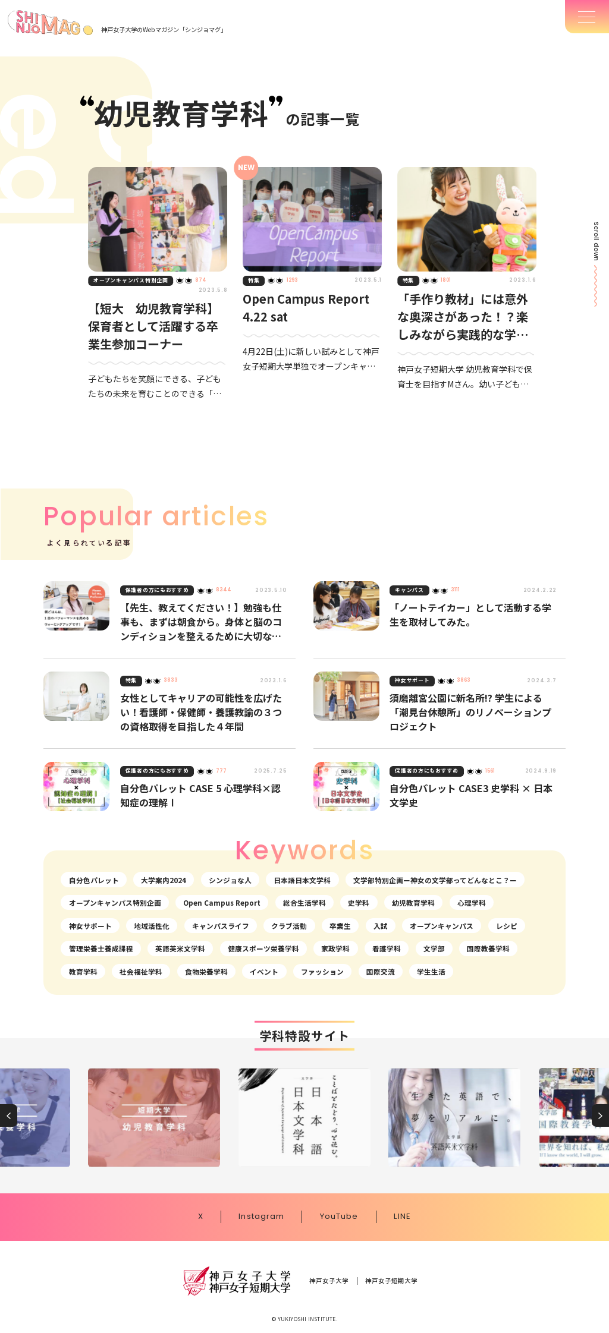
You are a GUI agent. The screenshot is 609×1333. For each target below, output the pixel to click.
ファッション (322, 971)
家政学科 (335, 948)
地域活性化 (151, 926)
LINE (402, 1216)
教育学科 (83, 971)
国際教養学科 (488, 948)
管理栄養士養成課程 (101, 948)
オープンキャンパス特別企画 (115, 902)
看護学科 (386, 948)
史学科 (358, 902)
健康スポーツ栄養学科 (263, 948)
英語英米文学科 (180, 948)
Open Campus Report (221, 902)
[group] (154, 1117)
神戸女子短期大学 (391, 1280)
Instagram (261, 1216)
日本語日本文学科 (302, 880)
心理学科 (471, 902)
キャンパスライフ (220, 926)
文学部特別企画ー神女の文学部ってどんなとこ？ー (435, 880)
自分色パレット (94, 880)
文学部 (434, 948)
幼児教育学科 (413, 902)
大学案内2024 (163, 880)
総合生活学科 (304, 902)
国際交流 (380, 971)
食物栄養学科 (206, 971)
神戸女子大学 (329, 1280)
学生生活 (431, 971)
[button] (8, 1115)
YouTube (339, 1216)
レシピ (506, 926)
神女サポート (90, 926)
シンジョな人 (230, 880)
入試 (380, 926)
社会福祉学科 (141, 971)
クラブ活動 (289, 926)
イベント (264, 971)
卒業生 (340, 926)
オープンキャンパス (441, 926)
